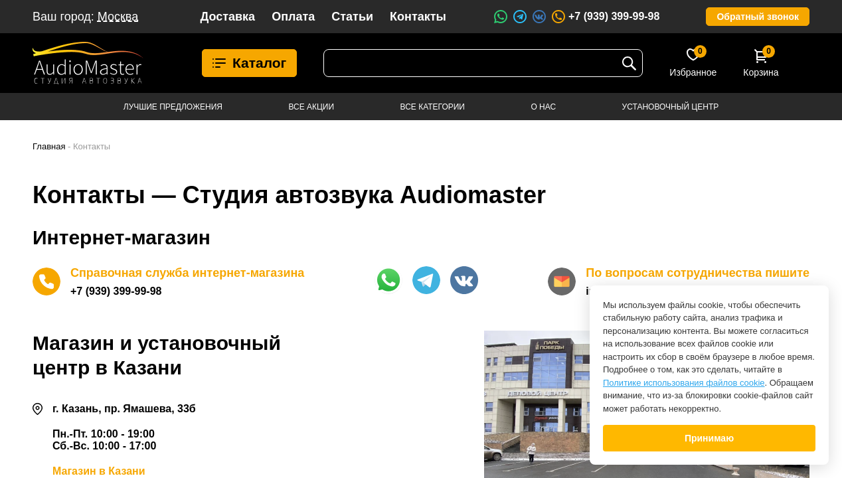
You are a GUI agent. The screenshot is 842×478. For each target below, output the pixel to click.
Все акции (311, 107)
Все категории (432, 107)
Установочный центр (670, 107)
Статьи (352, 16)
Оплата (293, 16)
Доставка (227, 16)
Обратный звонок (757, 16)
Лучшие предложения (173, 107)
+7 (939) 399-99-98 (604, 17)
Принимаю (709, 438)
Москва (118, 16)
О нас (543, 107)
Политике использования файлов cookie (684, 383)
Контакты (418, 16)
